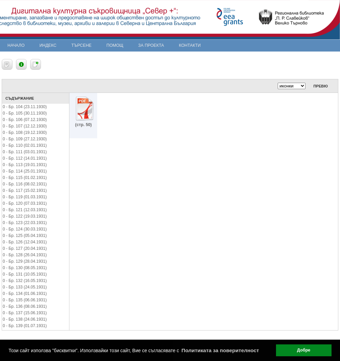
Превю (320, 86)
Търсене (81, 45)
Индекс (48, 45)
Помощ (114, 45)
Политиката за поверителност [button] (220, 350)
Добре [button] (303, 350)
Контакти (189, 45)
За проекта (151, 45)
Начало (16, 45)
